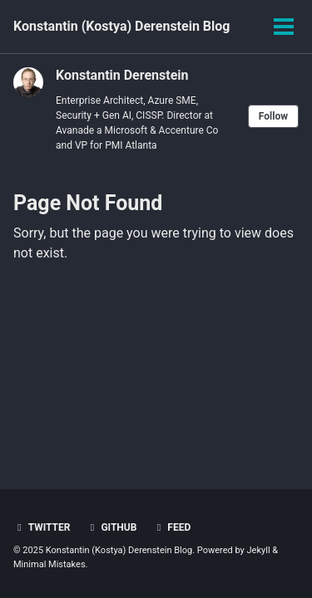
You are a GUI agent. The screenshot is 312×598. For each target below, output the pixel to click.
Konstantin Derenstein (122, 75)
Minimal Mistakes (49, 564)
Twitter (41, 527)
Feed (171, 527)
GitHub (111, 527)
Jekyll (258, 550)
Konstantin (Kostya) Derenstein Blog (121, 26)
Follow (273, 116)
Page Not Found (87, 203)
